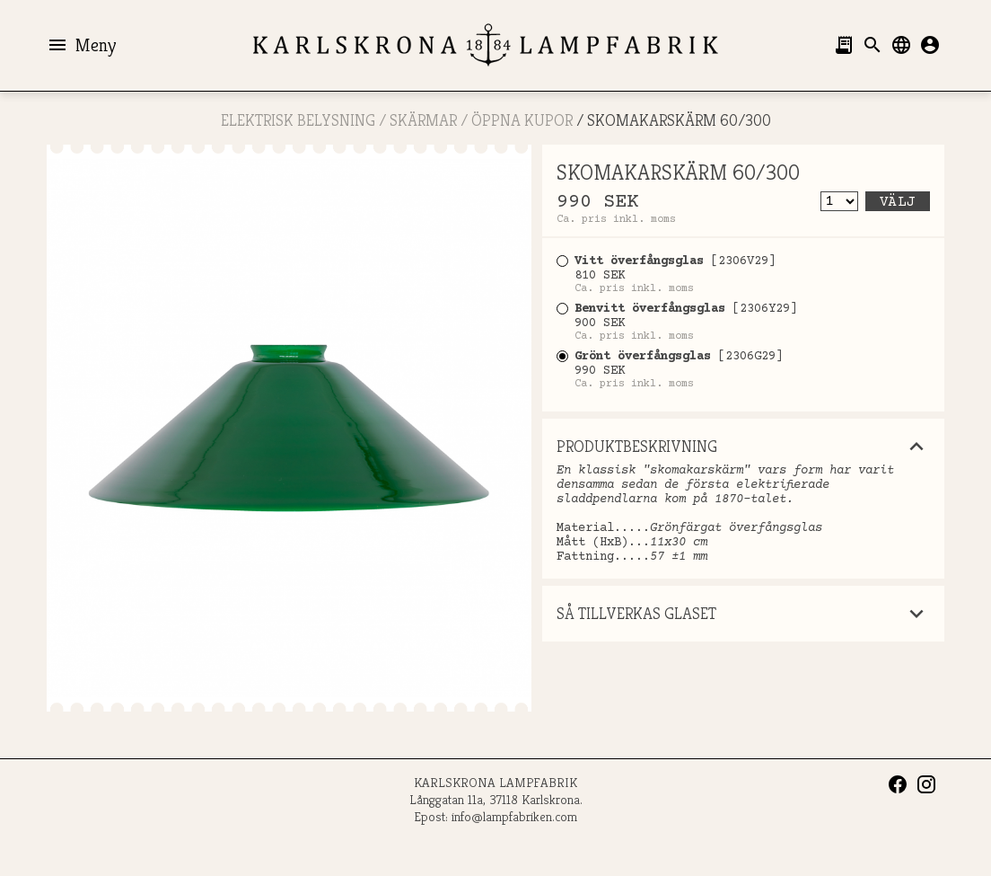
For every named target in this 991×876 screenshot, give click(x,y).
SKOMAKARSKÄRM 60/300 (679, 120)
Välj (898, 202)
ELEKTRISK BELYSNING (298, 120)
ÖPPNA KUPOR (522, 120)
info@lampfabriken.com (514, 816)
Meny (81, 44)
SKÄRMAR (423, 120)
